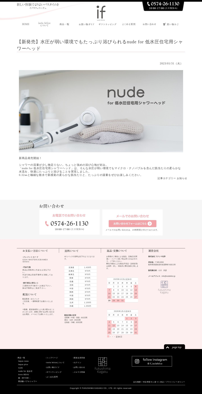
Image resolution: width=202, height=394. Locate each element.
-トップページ (52, 358)
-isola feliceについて (55, 363)
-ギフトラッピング (54, 372)
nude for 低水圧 (25, 371)
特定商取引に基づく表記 (153, 382)
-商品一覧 (21, 358)
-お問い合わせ (79, 367)
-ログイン (77, 363)
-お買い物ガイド (53, 367)
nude (20, 368)
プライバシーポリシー (175, 382)
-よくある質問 (52, 377)
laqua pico (23, 364)
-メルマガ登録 (79, 372)
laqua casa (23, 361)
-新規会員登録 (79, 358)
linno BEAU (23, 375)
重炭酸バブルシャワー (27, 381)
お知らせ (182, 178)
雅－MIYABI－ (24, 378)
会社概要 (137, 382)
